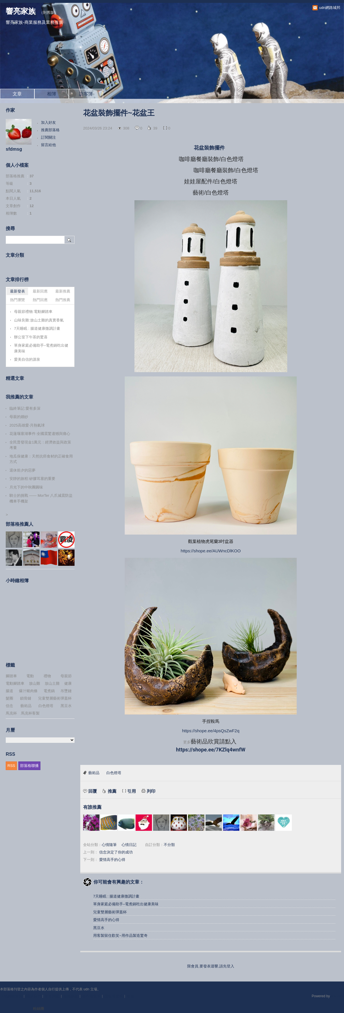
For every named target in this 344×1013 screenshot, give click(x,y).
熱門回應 (40, 300)
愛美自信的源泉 (27, 359)
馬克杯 (11, 713)
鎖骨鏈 (25, 698)
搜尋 (69, 240)
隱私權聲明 (113, 996)
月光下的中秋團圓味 (26, 487)
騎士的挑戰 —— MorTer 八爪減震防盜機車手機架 (41, 498)
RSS (11, 765)
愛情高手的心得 (112, 859)
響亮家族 (21, 11)
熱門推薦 (62, 300)
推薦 (112, 791)
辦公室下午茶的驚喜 (31, 337)
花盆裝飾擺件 (210, 148)
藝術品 (93, 773)
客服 (130, 996)
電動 (30, 676)
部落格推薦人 (19, 524)
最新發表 (17, 291)
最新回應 (40, 291)
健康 (68, 683)
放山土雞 (52, 683)
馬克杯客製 (30, 713)
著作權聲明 (91, 996)
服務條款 (70, 996)
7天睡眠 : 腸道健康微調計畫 (116, 896)
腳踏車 (11, 676)
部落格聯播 (29, 765)
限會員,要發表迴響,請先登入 (210, 966)
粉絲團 (38, 1008)
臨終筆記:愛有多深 (24, 408)
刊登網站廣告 (11, 996)
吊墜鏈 (66, 691)
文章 (17, 93)
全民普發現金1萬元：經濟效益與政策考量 (40, 445)
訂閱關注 (48, 137)
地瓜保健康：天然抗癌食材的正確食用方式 (41, 459)
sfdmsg (14, 149)
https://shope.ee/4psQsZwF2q (210, 730)
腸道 (9, 691)
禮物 (47, 676)
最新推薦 (62, 291)
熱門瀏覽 (17, 300)
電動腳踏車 (15, 683)
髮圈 (9, 698)
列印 (151, 791)
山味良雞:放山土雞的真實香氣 (39, 320)
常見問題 (52, 996)
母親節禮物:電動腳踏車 (33, 311)
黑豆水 (98, 928)
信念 (9, 706)
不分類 (169, 845)
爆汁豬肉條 (28, 691)
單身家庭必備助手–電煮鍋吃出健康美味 (126, 904)
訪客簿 (86, 93)
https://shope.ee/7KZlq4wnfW (210, 750)
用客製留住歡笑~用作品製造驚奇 (120, 935)
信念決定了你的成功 (116, 852)
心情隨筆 (109, 845)
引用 (131, 791)
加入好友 (48, 122)
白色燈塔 (113, 773)
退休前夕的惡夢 (22, 470)
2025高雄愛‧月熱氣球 (27, 425)
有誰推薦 (92, 807)
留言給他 (48, 145)
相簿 (51, 93)
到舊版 (48, 12)
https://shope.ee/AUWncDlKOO (211, 550)
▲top (340, 989)
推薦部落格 (50, 130)
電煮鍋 (49, 691)
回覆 (92, 791)
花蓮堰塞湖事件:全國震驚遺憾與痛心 (39, 433)
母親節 (66, 676)
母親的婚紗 (18, 417)
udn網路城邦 (329, 7)
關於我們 (33, 996)
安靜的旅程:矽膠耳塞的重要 (32, 478)
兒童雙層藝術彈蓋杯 (110, 912)
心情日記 (129, 845)
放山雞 (34, 683)
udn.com (337, 996)
